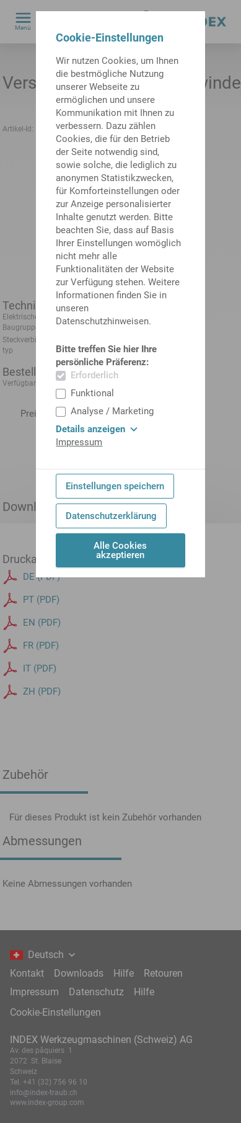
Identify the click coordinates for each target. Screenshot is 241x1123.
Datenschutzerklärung (111, 516)
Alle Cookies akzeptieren (120, 550)
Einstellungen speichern (115, 486)
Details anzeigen (97, 429)
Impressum (79, 442)
